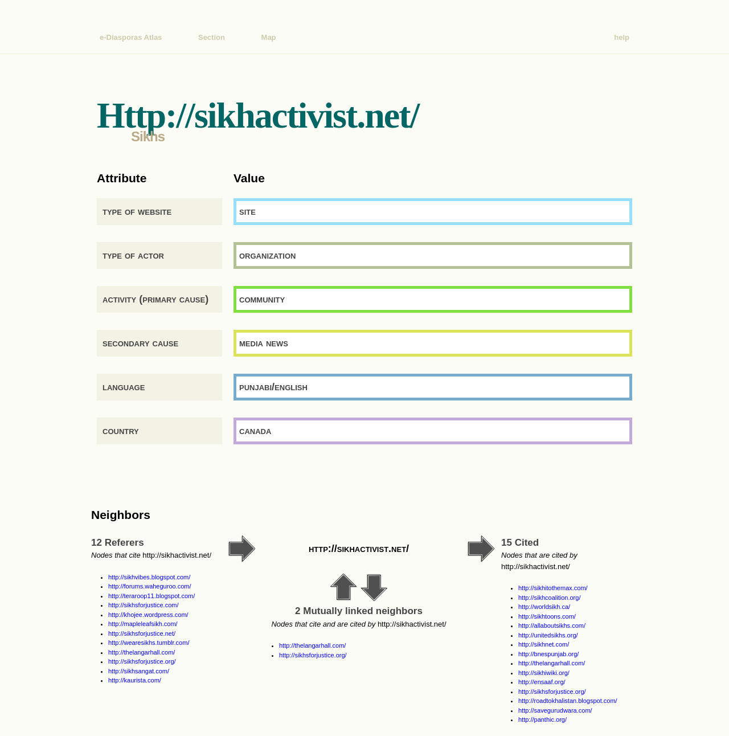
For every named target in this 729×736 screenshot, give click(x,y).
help (621, 37)
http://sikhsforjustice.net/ (141, 633)
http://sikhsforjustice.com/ (143, 605)
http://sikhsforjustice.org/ (142, 661)
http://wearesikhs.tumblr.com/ (148, 642)
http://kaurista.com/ (134, 680)
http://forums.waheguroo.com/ (149, 586)
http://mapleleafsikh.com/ (143, 623)
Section (211, 37)
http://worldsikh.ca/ (544, 606)
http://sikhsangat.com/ (138, 671)
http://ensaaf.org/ (542, 681)
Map (268, 37)
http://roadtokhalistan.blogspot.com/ (567, 700)
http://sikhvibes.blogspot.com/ (149, 577)
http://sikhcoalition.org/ (549, 597)
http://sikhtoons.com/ (547, 616)
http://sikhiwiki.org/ (544, 672)
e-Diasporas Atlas (131, 37)
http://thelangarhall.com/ (141, 652)
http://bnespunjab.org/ (548, 654)
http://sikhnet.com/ (543, 644)
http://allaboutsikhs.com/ (551, 625)
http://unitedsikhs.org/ (548, 635)
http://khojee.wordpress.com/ (148, 614)
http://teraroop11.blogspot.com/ (151, 595)
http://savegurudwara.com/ (555, 710)
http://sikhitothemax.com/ (553, 587)
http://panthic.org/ (542, 719)
